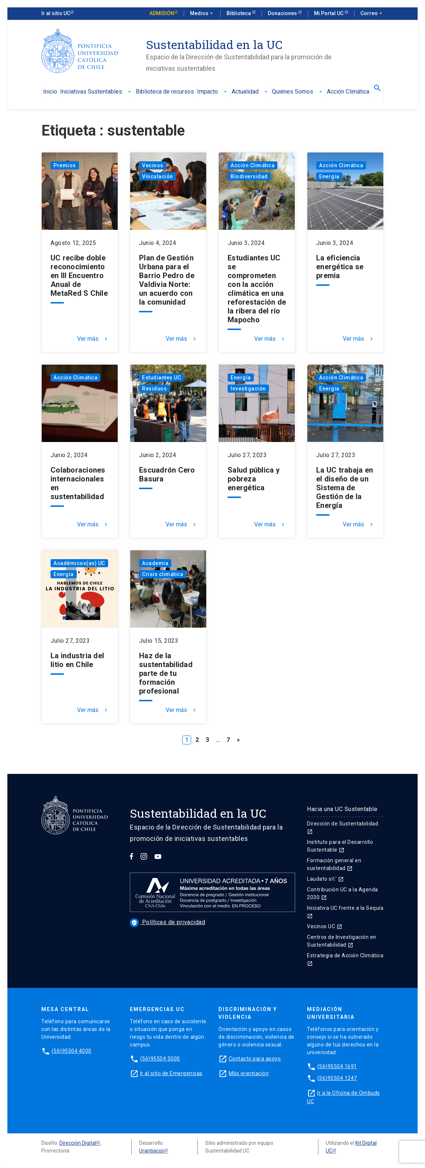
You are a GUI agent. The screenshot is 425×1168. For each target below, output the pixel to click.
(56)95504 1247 (337, 1078)
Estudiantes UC (161, 377)
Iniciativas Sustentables (96, 92)
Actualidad (250, 92)
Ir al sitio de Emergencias (171, 1073)
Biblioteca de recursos (165, 92)
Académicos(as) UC (79, 563)
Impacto (212, 92)
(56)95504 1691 (337, 1066)
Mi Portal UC (329, 13)
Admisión (161, 13)
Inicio (50, 92)
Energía (329, 176)
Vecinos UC (324, 926)
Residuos (154, 389)
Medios (202, 13)
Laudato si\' (325, 879)
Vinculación (157, 176)
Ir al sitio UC (55, 13)
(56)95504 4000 (71, 1051)
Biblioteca (239, 13)
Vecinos (152, 165)
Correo (372, 13)
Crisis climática (162, 574)
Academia (155, 563)
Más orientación (249, 1073)
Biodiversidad (249, 176)
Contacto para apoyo (255, 1059)
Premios (64, 165)
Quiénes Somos (298, 92)
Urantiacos (151, 1151)
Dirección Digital (77, 1143)
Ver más (93, 339)
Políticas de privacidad (167, 922)
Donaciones (283, 13)
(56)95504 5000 (160, 1059)
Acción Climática (348, 92)
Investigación (248, 389)
